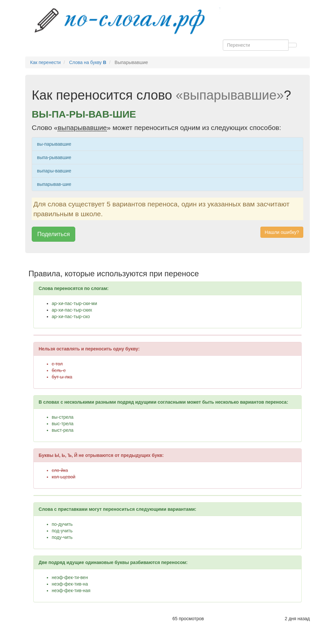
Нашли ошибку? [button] (282, 232)
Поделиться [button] (53, 234)
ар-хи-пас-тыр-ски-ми (74, 303)
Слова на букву (87, 62)
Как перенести (45, 62)
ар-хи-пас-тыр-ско (71, 316)
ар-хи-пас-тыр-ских (72, 310)
